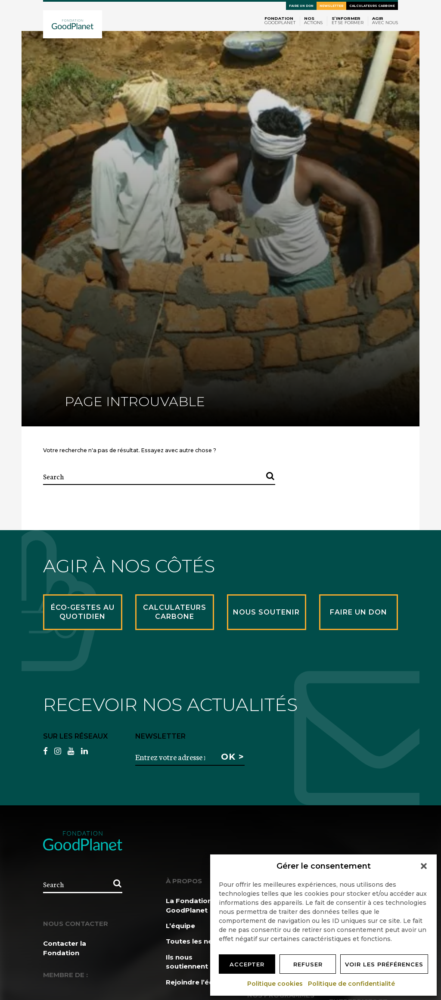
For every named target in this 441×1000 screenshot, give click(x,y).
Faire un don (301, 6)
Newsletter (331, 6)
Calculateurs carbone (372, 6)
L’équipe (180, 926)
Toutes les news (194, 941)
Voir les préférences (384, 964)
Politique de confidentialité (352, 984)
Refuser (308, 964)
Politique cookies (275, 984)
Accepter (247, 964)
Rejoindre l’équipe (197, 982)
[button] (423, 866)
